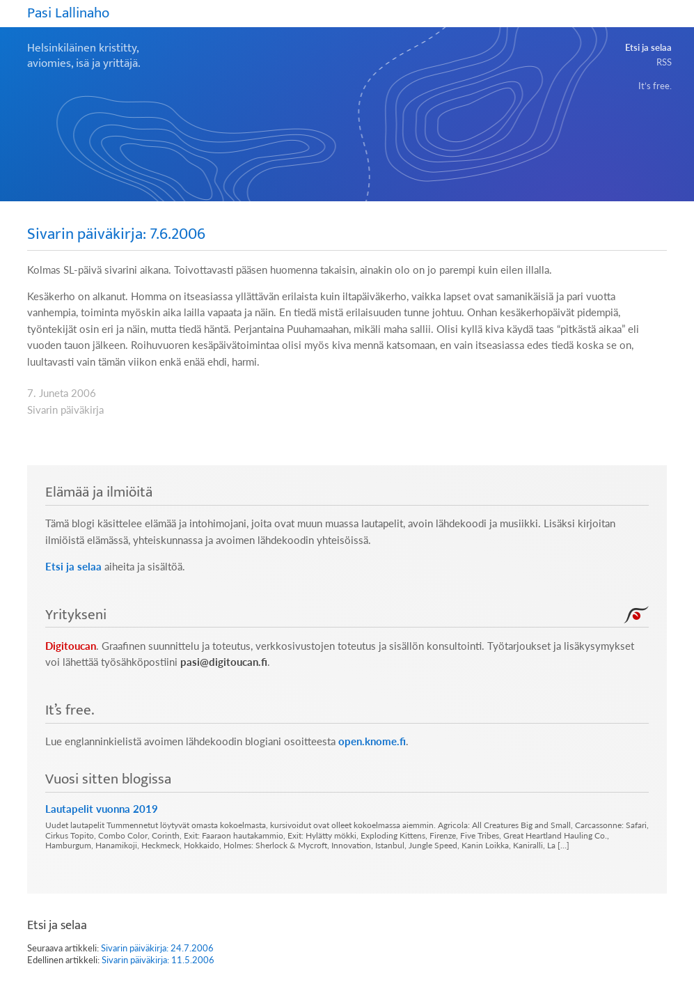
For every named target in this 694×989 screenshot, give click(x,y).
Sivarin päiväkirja (65, 410)
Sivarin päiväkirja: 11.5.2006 (158, 959)
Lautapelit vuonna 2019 (101, 808)
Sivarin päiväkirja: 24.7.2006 (157, 947)
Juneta (53, 393)
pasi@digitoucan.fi (223, 662)
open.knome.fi (372, 741)
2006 (83, 393)
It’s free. (655, 85)
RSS (664, 62)
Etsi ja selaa (648, 47)
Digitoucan (70, 646)
